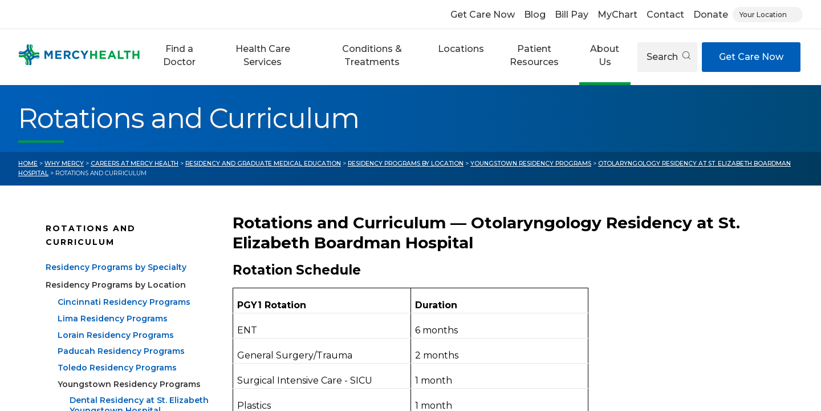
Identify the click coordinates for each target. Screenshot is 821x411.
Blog (535, 14)
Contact (665, 14)
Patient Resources (534, 55)
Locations (461, 48)
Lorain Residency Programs (116, 335)
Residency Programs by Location (406, 163)
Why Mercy (64, 163)
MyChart (617, 14)
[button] (179, 57)
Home (28, 163)
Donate (710, 14)
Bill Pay (571, 14)
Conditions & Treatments (372, 55)
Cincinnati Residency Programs (124, 302)
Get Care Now (482, 14)
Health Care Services (262, 55)
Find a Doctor (179, 55)
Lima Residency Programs (113, 318)
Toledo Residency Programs (117, 367)
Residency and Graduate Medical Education (263, 163)
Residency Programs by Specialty (116, 267)
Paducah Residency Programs (121, 351)
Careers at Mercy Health (134, 163)
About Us (604, 55)
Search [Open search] (668, 56)
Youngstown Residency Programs (530, 163)
